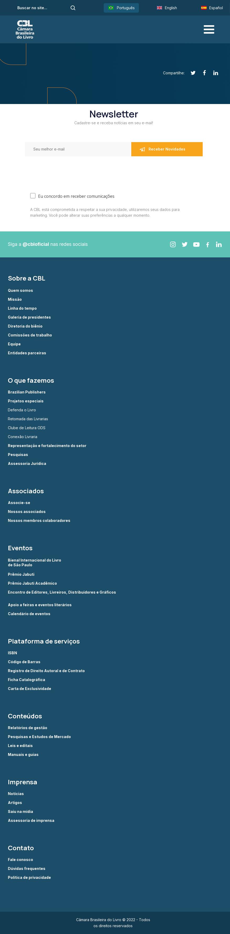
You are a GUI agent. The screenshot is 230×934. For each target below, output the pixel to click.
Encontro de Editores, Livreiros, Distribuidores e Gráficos (62, 592)
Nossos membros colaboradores (39, 520)
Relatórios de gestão (27, 728)
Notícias (16, 794)
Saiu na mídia (20, 811)
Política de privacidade (29, 877)
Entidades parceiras (27, 353)
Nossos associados (27, 511)
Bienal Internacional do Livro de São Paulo (35, 562)
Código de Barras (24, 662)
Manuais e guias (23, 754)
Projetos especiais (26, 401)
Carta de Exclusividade (29, 689)
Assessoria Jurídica (27, 463)
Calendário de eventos (29, 614)
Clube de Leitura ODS (26, 428)
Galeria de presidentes (29, 317)
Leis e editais (20, 746)
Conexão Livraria (22, 437)
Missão (15, 299)
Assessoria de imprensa (31, 820)
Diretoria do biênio (25, 326)
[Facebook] (201, 73)
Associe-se (19, 503)
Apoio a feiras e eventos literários (40, 605)
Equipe (14, 344)
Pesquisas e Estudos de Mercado (39, 737)
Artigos (15, 803)
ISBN (12, 653)
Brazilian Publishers (27, 392)
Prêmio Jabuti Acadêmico (32, 583)
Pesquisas (18, 454)
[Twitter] (190, 73)
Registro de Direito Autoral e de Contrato (46, 671)
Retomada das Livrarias (28, 419)
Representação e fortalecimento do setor (47, 446)
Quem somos (20, 290)
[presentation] (45, 170)
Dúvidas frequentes (26, 868)
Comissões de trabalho (30, 335)
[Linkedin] (212, 73)
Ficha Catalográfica (26, 680)
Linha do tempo (22, 308)
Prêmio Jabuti (21, 574)
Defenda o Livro (22, 410)
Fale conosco (20, 860)
